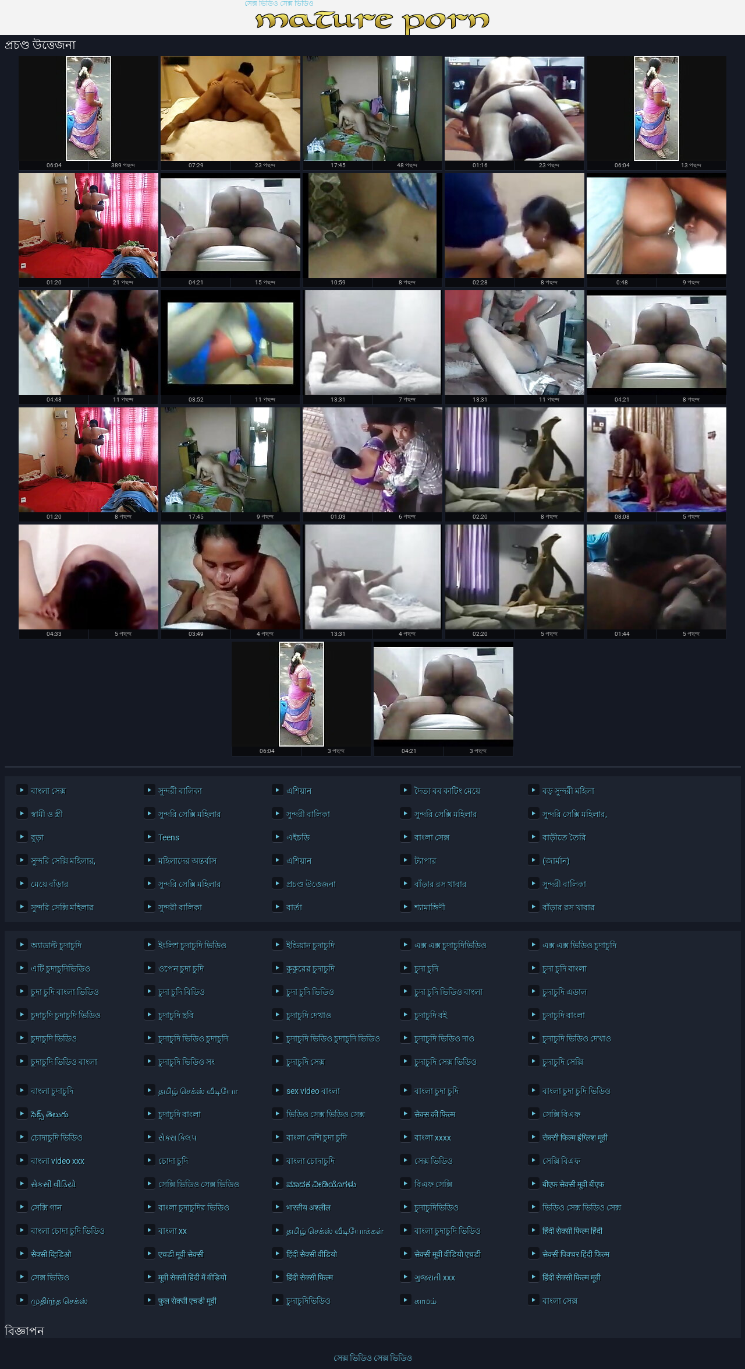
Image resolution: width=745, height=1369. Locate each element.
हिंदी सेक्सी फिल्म (309, 1277)
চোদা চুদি (173, 1161)
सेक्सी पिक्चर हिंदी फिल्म (575, 1254)
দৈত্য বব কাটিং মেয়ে (447, 791)
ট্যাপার (425, 860)
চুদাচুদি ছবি (176, 1015)
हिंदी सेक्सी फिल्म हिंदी (572, 1231)
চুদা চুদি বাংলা (564, 968)
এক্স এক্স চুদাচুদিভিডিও (450, 945)
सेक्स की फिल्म (434, 1114)
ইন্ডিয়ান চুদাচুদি (310, 945)
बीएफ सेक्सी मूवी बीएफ (573, 1184)
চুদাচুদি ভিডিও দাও (444, 1038)
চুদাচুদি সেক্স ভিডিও (445, 1062)
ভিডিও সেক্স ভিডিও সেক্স (325, 1114)
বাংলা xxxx (432, 1137)
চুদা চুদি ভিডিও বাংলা (448, 992)
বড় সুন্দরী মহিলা (568, 791)
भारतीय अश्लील (308, 1207)
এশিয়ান (298, 791)
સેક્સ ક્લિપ (177, 1137)
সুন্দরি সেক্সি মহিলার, (574, 814)
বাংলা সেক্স (48, 791)
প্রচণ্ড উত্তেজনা (311, 884)
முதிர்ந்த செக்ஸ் (59, 1300)
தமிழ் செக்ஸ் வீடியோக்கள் (334, 1231)
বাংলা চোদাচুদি (310, 1161)
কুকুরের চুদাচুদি (310, 968)
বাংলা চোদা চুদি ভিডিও (68, 1231)
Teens (168, 837)
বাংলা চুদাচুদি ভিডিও (447, 1231)
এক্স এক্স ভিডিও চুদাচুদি (579, 945)
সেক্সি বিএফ (561, 1114)
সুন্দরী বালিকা (180, 791)
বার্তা (294, 907)
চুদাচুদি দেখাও (308, 1015)
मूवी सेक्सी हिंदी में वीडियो (192, 1277)
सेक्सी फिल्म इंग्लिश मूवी (575, 1137)
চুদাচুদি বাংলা (563, 1015)
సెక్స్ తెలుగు (50, 1114)
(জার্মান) (556, 860)
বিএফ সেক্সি (433, 1184)
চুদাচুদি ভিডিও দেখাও (576, 1038)
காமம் (425, 1300)
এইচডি (298, 837)
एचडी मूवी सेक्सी (181, 1254)
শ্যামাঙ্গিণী (429, 907)
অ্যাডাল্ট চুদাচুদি (56, 945)
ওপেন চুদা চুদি (181, 968)
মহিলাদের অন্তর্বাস (187, 860)
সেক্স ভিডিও (433, 1161)
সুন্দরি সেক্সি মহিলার (189, 814)
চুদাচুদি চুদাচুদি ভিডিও (66, 1015)
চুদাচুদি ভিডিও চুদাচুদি (193, 1038)
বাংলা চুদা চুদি (436, 1091)
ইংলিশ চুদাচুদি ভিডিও (192, 945)
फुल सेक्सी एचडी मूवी (187, 1300)
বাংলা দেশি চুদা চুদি (316, 1137)
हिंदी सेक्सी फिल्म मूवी (571, 1277)
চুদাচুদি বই (430, 1015)
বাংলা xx (172, 1231)
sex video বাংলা (313, 1091)
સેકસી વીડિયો (53, 1184)
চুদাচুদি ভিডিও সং (186, 1062)
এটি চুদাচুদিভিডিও (60, 968)
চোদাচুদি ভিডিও (57, 1137)
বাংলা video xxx (57, 1161)
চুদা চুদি (426, 968)
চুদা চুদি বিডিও (181, 992)
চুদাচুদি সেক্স (305, 1062)
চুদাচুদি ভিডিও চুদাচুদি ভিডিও (333, 1038)
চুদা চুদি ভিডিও (310, 992)
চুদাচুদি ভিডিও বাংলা (64, 1062)
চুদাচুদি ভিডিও (54, 1038)
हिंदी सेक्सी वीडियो (311, 1254)
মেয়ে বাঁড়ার (50, 884)
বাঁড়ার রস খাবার (440, 884)
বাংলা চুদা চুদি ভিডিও (576, 1091)
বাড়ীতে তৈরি (564, 837)
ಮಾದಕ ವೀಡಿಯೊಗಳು (321, 1184)
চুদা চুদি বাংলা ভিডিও (65, 992)
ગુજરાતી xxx (434, 1277)
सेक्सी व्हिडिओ (51, 1254)
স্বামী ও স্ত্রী (47, 814)
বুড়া (37, 837)
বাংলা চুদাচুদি (52, 1091)
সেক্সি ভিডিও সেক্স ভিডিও (198, 1184)
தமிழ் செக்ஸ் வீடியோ (197, 1091)
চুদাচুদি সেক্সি (562, 1062)
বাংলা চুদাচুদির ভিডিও (193, 1207)
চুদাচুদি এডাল (564, 992)
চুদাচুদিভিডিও (436, 1207)
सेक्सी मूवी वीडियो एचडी (447, 1254)
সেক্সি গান (46, 1207)
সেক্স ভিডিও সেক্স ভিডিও (279, 4)
